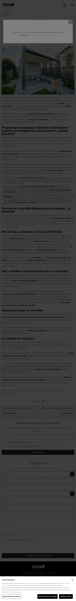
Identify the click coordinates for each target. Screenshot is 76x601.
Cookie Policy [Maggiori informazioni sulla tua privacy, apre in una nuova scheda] (15, 594)
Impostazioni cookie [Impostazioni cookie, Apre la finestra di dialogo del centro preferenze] (11, 598)
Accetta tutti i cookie (47, 598)
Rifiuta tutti (66, 598)
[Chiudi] (72, 582)
